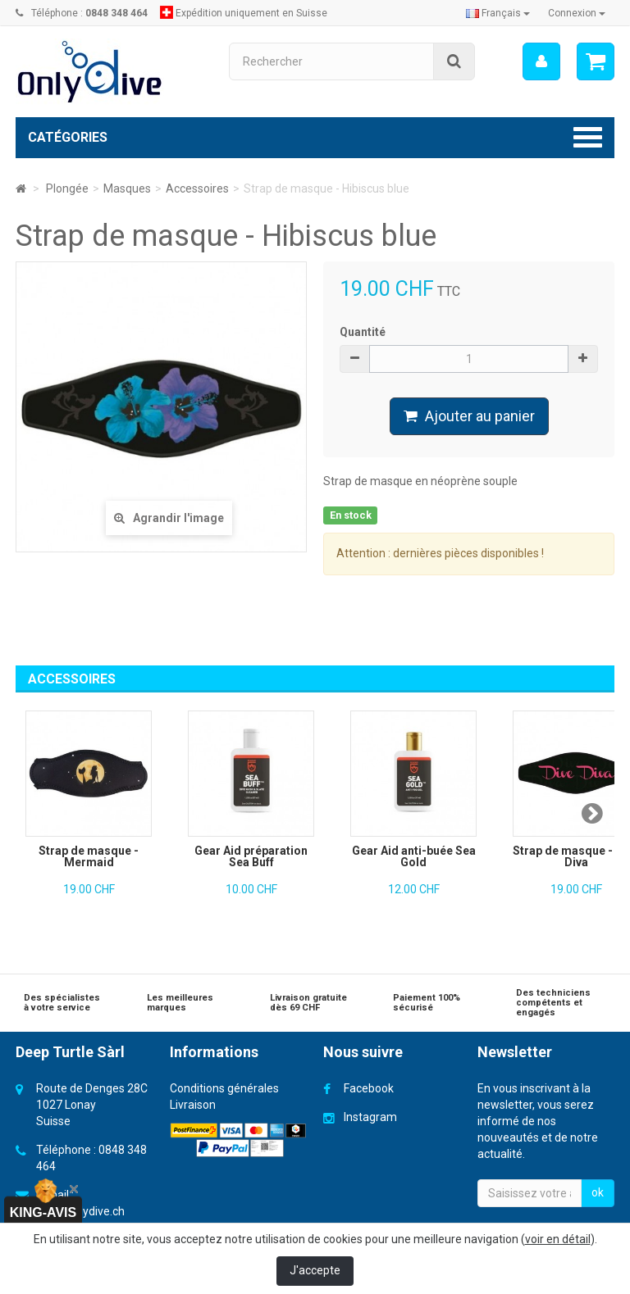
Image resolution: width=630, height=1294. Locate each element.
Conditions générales (224, 1088)
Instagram (370, 1117)
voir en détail (558, 1239)
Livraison (193, 1104)
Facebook (369, 1088)
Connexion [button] (576, 13)
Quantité (363, 331)
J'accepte (315, 1270)
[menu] (541, 61)
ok (597, 1192)
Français (498, 13)
